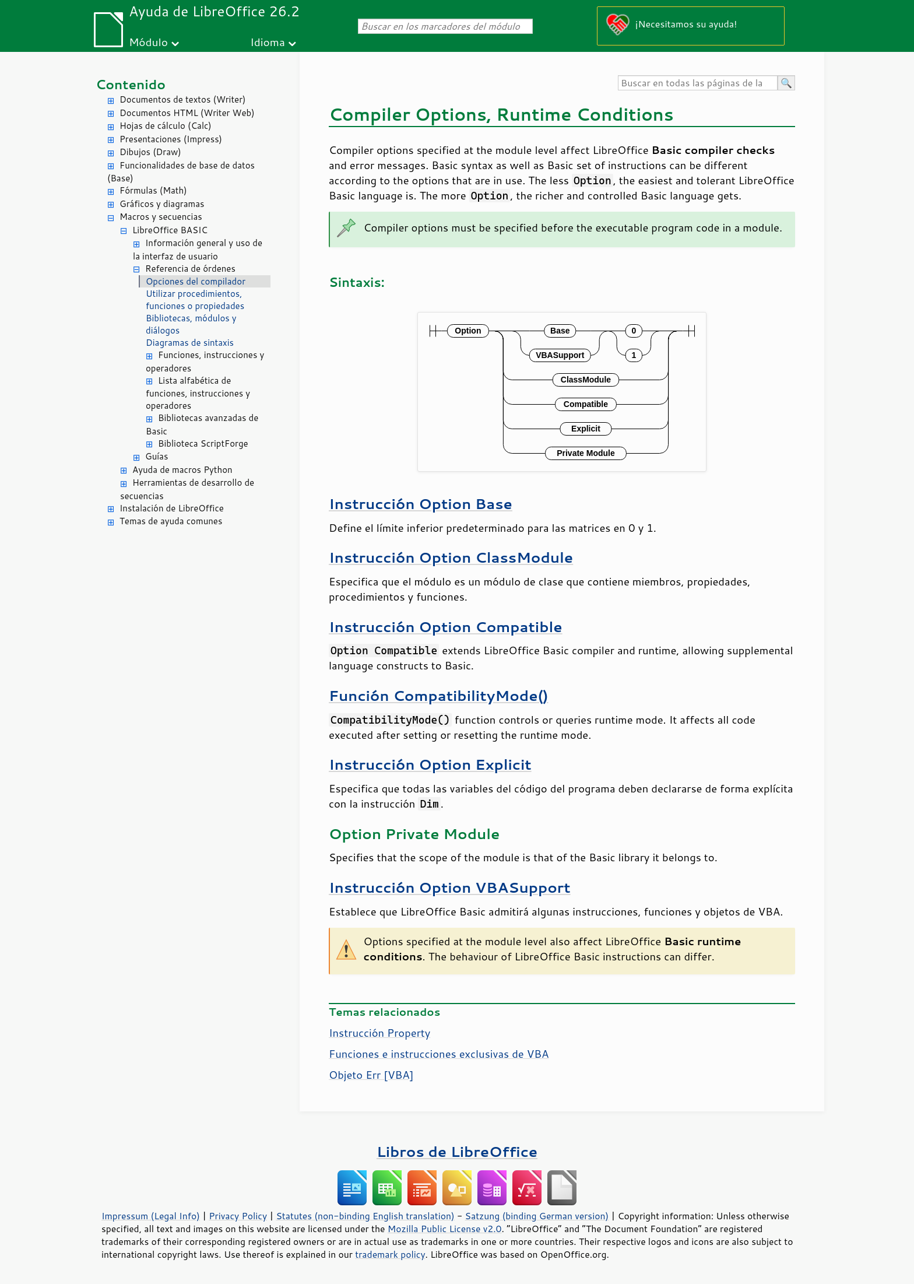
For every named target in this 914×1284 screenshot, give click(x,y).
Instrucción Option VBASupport (450, 887)
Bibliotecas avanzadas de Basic (202, 424)
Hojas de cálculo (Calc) (165, 126)
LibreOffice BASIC (170, 230)
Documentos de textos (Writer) (182, 99)
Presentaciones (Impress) (170, 139)
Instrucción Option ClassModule (451, 557)
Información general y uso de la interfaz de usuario (197, 249)
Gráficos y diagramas (161, 204)
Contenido (131, 84)
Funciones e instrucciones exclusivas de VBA (439, 1053)
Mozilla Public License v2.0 (445, 1228)
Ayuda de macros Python (182, 470)
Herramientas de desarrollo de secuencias (187, 489)
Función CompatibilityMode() (438, 695)
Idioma (267, 42)
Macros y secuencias (160, 217)
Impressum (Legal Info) (150, 1215)
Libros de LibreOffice (457, 1151)
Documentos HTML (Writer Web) (187, 113)
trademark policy (390, 1254)
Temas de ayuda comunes (170, 521)
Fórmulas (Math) (153, 190)
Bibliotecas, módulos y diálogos (191, 324)
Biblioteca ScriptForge (203, 443)
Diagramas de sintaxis (190, 342)
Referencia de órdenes (190, 268)
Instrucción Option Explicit (430, 764)
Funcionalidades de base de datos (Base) (181, 172)
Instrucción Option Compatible (446, 626)
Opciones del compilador (195, 281)
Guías (156, 456)
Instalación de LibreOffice (171, 508)
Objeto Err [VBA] (371, 1074)
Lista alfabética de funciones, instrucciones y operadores (198, 393)
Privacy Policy (238, 1215)
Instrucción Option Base (420, 503)
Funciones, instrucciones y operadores (205, 361)
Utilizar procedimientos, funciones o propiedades (195, 299)
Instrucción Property (379, 1032)
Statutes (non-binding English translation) (365, 1215)
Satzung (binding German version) (537, 1215)
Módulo (148, 42)
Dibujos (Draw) (150, 152)
